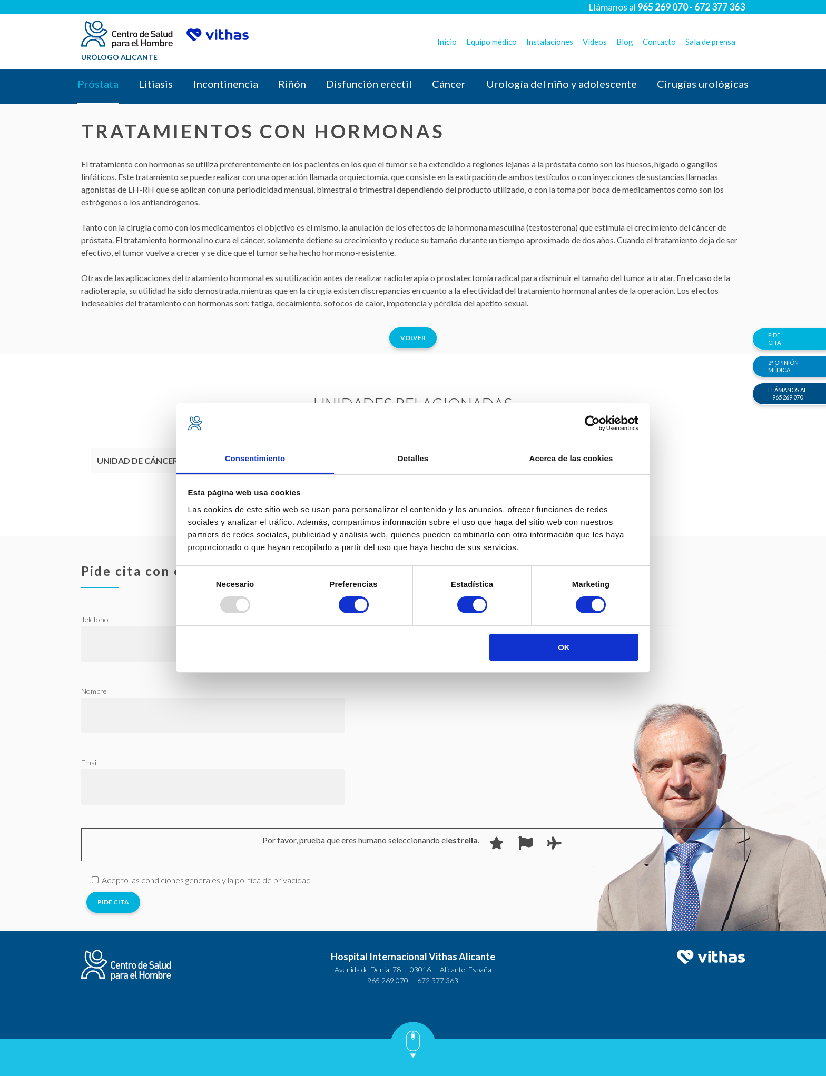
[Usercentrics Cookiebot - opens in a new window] (592, 423)
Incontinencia (225, 83)
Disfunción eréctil (369, 83)
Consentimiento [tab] (255, 458)
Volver (413, 338)
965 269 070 (387, 980)
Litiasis (156, 83)
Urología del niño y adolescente (561, 83)
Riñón (292, 83)
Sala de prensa (710, 41)
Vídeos (595, 41)
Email (89, 762)
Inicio (447, 41)
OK (564, 647)
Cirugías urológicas (703, 83)
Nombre (94, 690)
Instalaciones (549, 41)
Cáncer (449, 83)
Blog (624, 41)
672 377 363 (437, 980)
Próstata (98, 83)
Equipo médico (491, 41)
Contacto (659, 41)
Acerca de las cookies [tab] (571, 458)
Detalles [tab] (413, 458)
